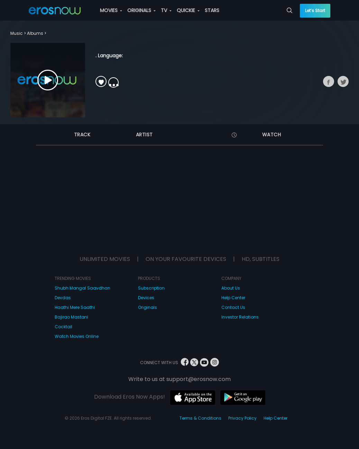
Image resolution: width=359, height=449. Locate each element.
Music (16, 33)
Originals (147, 307)
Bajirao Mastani (71, 317)
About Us (230, 288)
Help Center (233, 298)
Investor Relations (240, 317)
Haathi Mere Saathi (75, 307)
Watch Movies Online (77, 336)
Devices (146, 298)
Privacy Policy (242, 418)
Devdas (63, 298)
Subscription (151, 288)
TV (166, 10)
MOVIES (111, 10)
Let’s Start (315, 10)
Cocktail (63, 327)
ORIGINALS (141, 10)
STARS (212, 10)
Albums (35, 33)
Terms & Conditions (200, 418)
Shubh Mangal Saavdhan (82, 288)
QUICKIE (188, 10)
